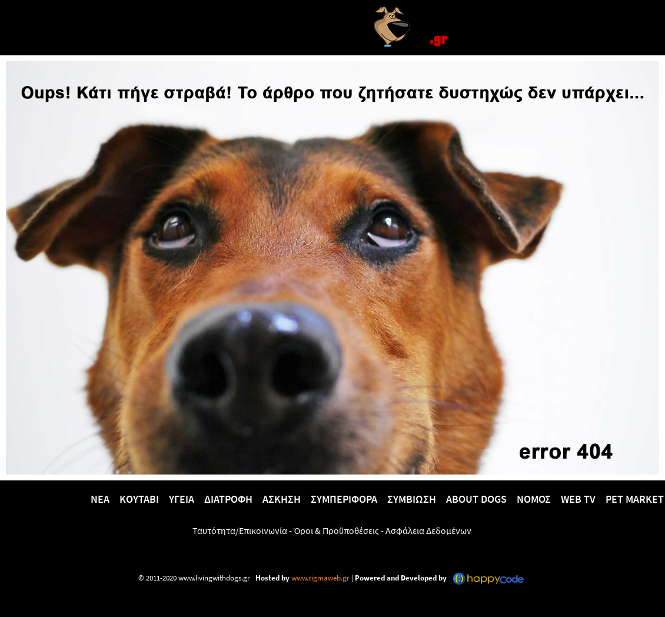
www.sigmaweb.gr (320, 578)
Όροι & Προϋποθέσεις (336, 530)
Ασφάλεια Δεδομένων (428, 530)
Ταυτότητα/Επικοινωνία (239, 530)
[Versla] (332, 26)
